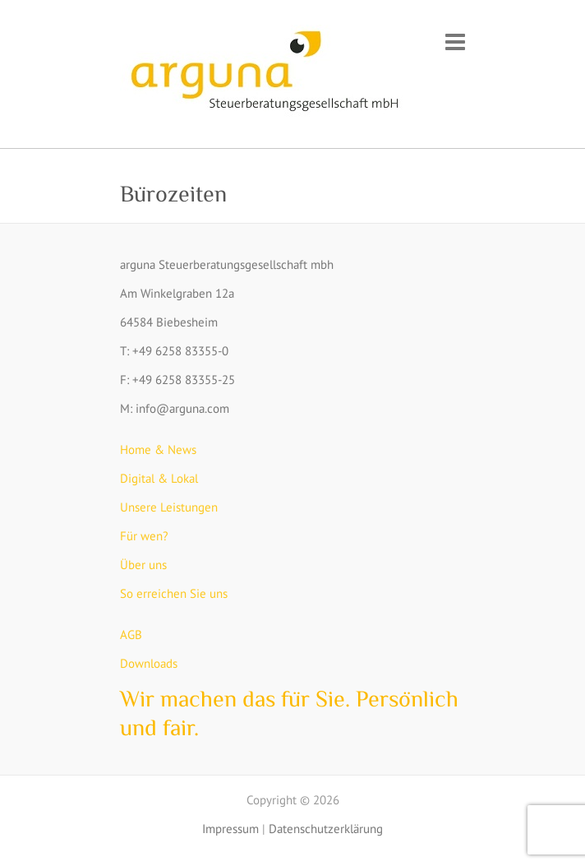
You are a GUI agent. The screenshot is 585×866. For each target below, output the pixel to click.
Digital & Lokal (159, 478)
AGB (131, 634)
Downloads (148, 663)
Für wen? (144, 536)
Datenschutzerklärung (326, 828)
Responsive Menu (455, 41)
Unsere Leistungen (169, 507)
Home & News (158, 449)
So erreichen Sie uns (174, 593)
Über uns (143, 564)
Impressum (230, 828)
